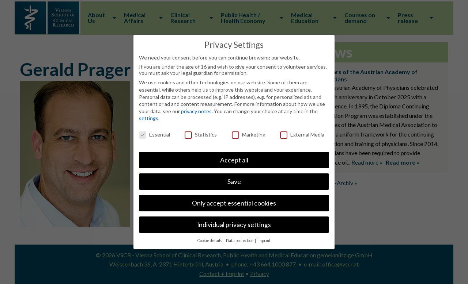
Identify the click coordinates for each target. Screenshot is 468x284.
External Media (302, 134)
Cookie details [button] (210, 240)
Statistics (201, 134)
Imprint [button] (264, 240)
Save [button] (234, 181)
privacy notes (196, 111)
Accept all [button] (234, 160)
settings (148, 118)
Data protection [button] (240, 240)
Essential (154, 134)
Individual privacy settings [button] (234, 225)
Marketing (248, 134)
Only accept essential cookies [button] (234, 203)
